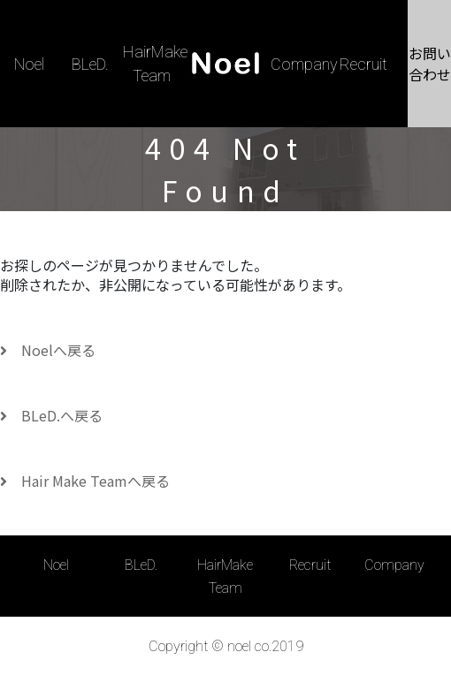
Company (304, 64)
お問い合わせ (430, 63)
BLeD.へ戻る (51, 415)
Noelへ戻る (48, 349)
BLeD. (90, 64)
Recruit (363, 64)
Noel (29, 64)
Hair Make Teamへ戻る (85, 480)
